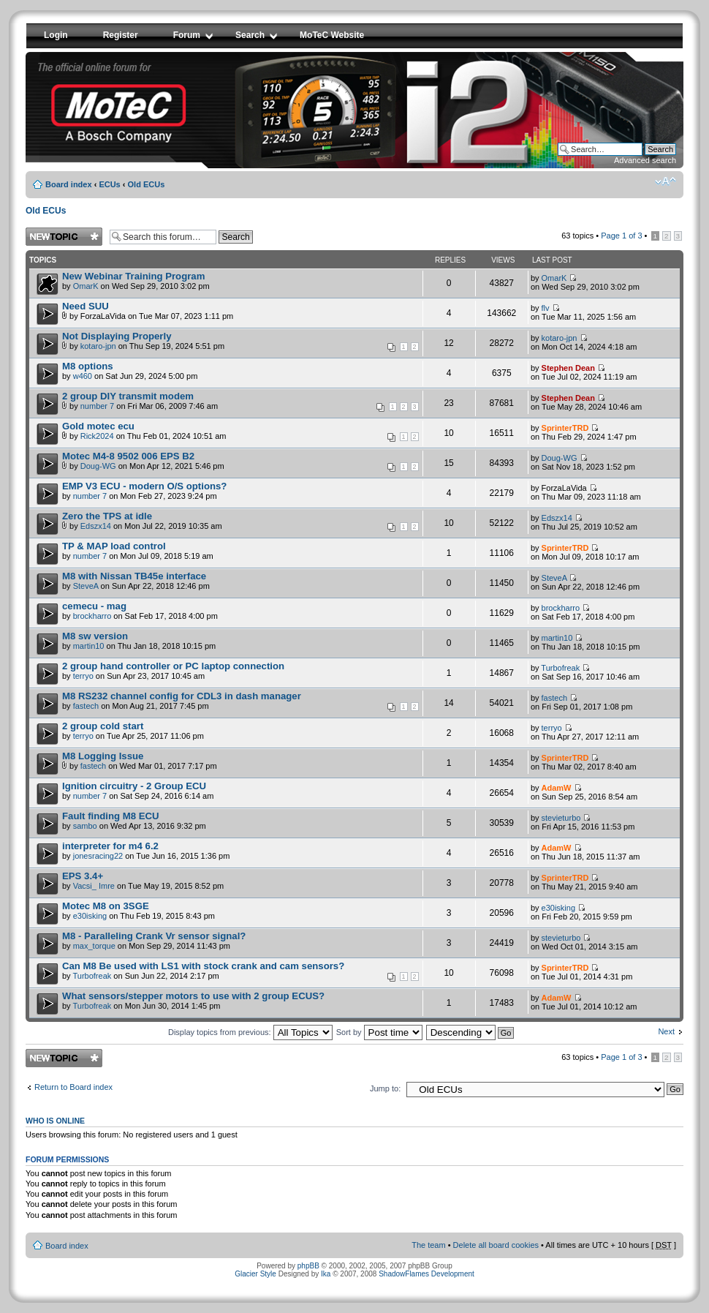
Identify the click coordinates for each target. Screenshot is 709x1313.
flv (546, 308)
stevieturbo (561, 817)
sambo (85, 825)
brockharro (92, 616)
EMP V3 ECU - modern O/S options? (144, 486)
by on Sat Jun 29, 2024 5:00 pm (129, 370)
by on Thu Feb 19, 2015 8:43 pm (138, 910)
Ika (325, 1274)
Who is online (55, 1120)
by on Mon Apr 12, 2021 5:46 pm (241, 462)
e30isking (90, 915)
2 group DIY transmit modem (128, 396)
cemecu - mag (94, 606)
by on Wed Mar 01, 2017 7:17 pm (139, 760)
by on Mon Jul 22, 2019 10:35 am (241, 522)
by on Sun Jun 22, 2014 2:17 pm (241, 971)
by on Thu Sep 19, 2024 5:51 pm (241, 342)
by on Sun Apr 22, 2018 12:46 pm (136, 580)
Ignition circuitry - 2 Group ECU (134, 785)
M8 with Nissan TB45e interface (134, 576)
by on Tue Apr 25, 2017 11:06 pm (133, 730)
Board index (68, 184)
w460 (82, 376)
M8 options (87, 366)
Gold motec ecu (98, 426)
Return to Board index (73, 1087)
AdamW (557, 787)
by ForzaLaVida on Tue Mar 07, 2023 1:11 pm (147, 310)
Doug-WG (98, 466)
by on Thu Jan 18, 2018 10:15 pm (139, 640)
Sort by (379, 1032)
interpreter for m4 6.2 (110, 845)
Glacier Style (255, 1274)
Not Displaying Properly (117, 336)
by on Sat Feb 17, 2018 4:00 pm (140, 610)
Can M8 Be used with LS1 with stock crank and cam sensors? (203, 965)
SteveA (86, 586)
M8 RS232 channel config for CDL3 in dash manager (181, 696)
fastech (86, 705)
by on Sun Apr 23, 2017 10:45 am (173, 670)
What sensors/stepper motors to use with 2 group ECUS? (193, 995)
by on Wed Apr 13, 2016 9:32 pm (134, 820)
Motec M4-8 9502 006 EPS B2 (128, 456)
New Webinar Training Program (133, 276)
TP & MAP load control (114, 546)
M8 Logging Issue (102, 755)
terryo (83, 675)
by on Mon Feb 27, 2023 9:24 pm (144, 490)
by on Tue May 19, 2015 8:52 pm (143, 880)
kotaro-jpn (98, 346)
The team (428, 1245)
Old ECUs (146, 184)
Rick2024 (97, 436)
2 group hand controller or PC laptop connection (173, 666)
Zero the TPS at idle (107, 516)
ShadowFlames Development (426, 1274)
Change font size (665, 181)
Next (666, 1031)
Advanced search (645, 160)
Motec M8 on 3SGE (105, 905)
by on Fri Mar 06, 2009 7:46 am (241, 402)
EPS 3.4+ (82, 875)
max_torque (94, 945)
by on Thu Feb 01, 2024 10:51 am (241, 432)
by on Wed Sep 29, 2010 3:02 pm (136, 280)
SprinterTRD (565, 428)
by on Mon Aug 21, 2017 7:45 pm (241, 701)
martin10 (89, 646)
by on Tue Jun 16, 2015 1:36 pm (146, 850)
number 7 (97, 406)
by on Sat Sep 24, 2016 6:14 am (137, 790)
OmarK (86, 286)
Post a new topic (64, 236)
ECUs (109, 184)
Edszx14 (95, 526)
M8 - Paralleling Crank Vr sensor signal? (154, 935)
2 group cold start (102, 726)
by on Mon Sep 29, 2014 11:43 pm (154, 940)
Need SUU (85, 306)
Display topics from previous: (250, 1032)
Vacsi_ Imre (94, 885)
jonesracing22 (98, 855)
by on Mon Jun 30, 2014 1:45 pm (193, 1000)
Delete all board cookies (496, 1245)
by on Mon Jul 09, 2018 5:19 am (137, 550)
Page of (621, 235)
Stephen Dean (568, 368)
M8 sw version (95, 636)
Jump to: (385, 1088)
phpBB (308, 1266)
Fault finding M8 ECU (110, 815)
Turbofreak (560, 667)
